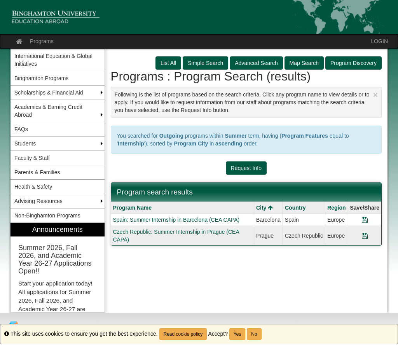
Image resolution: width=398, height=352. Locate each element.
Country (295, 208)
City (264, 208)
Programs (42, 41)
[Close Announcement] (375, 95)
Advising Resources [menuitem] (38, 201)
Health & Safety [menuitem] (33, 187)
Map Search (304, 63)
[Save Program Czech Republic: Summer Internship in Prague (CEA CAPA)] (365, 236)
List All (168, 63)
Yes (237, 334)
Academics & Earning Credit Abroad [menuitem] (48, 111)
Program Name (132, 208)
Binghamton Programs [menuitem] (41, 78)
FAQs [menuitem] (21, 129)
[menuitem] (57, 268)
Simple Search (205, 63)
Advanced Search (256, 63)
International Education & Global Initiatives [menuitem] (53, 60)
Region (336, 208)
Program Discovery (353, 63)
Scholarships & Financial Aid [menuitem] (48, 92)
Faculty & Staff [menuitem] (32, 158)
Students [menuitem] (25, 143)
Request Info (246, 168)
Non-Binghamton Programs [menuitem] (47, 215)
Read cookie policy (183, 334)
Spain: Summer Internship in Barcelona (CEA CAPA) (176, 220)
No (254, 334)
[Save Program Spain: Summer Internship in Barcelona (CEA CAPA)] (365, 220)
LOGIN (379, 41)
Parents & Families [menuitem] (37, 172)
